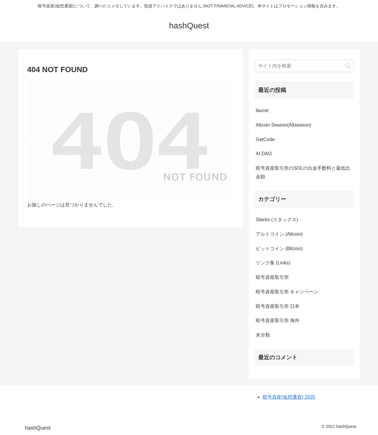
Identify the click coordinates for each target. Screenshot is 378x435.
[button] (348, 65)
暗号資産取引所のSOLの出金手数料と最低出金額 (303, 172)
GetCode (265, 139)
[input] (304, 66)
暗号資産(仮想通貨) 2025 (289, 397)
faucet (262, 110)
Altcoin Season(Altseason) (283, 124)
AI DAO (264, 153)
